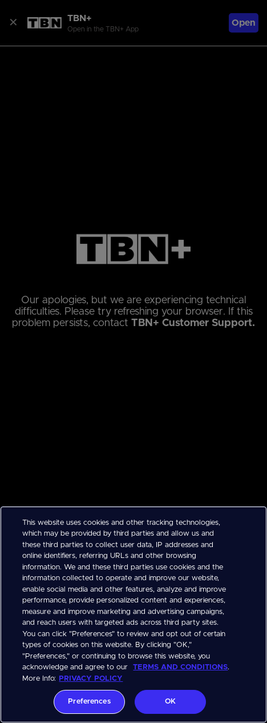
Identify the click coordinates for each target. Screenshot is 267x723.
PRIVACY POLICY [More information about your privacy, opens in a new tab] (91, 678)
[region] (133, 614)
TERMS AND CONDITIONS (180, 667)
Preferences (89, 701)
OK (170, 701)
